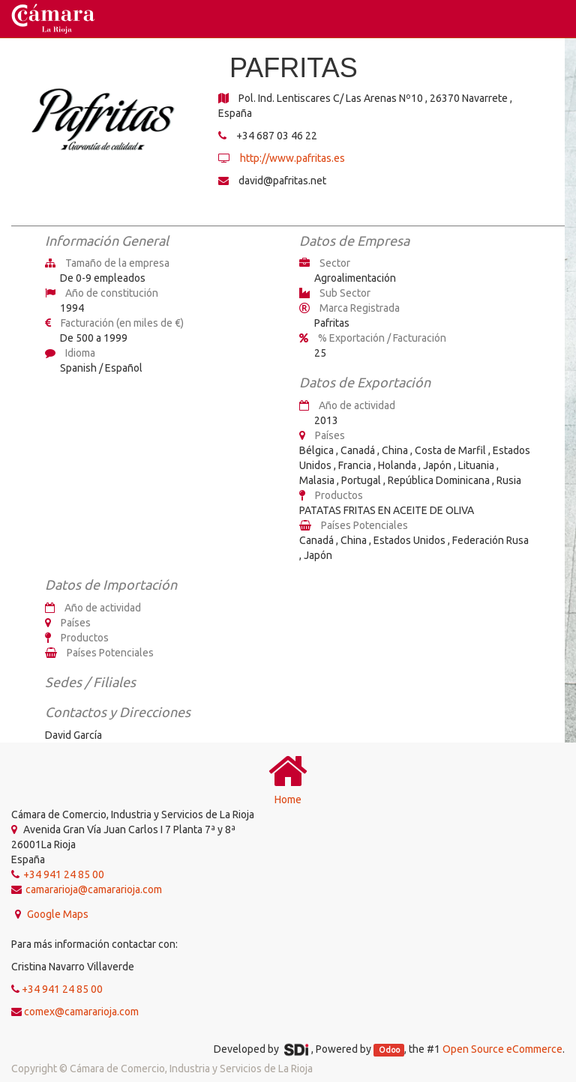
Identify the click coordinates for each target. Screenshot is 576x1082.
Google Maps (56, 914)
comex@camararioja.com (81, 1012)
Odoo (389, 1049)
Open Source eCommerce (502, 1049)
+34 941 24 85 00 (62, 989)
